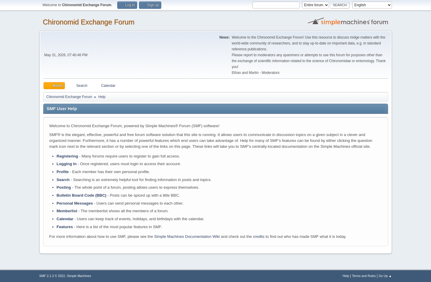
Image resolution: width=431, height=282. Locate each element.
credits (258, 236)
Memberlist (67, 211)
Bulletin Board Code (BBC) (82, 195)
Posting (64, 187)
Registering (67, 156)
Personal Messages (75, 203)
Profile (63, 172)
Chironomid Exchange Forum (89, 22)
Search (63, 180)
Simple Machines (79, 276)
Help (346, 276)
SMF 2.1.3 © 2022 (52, 276)
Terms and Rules (364, 276)
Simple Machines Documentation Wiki (187, 236)
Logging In (67, 164)
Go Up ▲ (385, 276)
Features (65, 227)
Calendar (65, 219)
